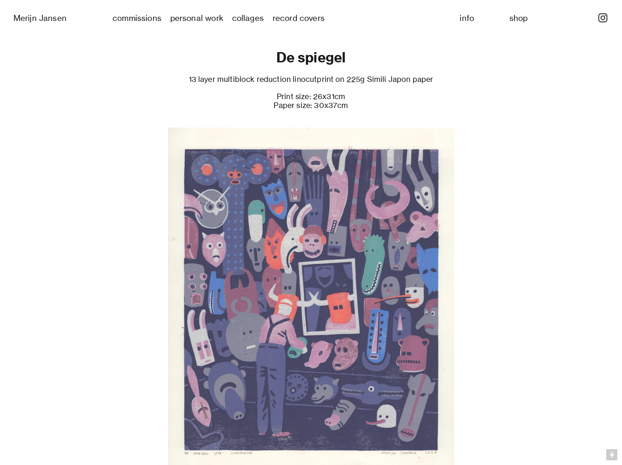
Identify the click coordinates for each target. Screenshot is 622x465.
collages (248, 18)
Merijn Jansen (40, 18)
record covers (299, 18)
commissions (137, 18)
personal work (196, 18)
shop (518, 18)
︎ (603, 18)
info (467, 18)
